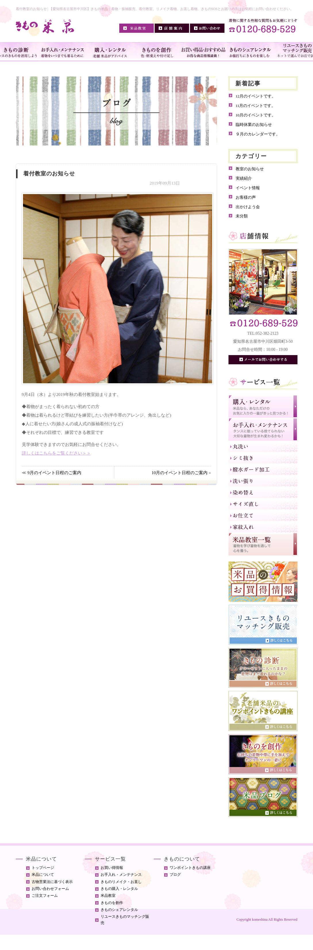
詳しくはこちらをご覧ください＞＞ (56, 453)
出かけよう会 (248, 207)
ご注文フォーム (45, 896)
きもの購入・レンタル (119, 889)
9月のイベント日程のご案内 (54, 472)
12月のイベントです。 (256, 96)
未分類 (242, 216)
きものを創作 (112, 903)
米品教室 (108, 896)
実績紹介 (244, 178)
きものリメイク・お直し (121, 882)
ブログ (175, 875)
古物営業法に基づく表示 (52, 882)
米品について (43, 875)
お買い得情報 (112, 868)
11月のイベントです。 (256, 106)
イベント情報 (248, 188)
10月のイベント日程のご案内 (179, 472)
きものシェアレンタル (119, 910)
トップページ (43, 868)
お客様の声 (246, 197)
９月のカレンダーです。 (258, 134)
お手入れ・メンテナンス (121, 875)
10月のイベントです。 (256, 115)
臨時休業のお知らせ (254, 124)
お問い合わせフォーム (50, 889)
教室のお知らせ (250, 169)
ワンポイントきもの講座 (190, 868)
